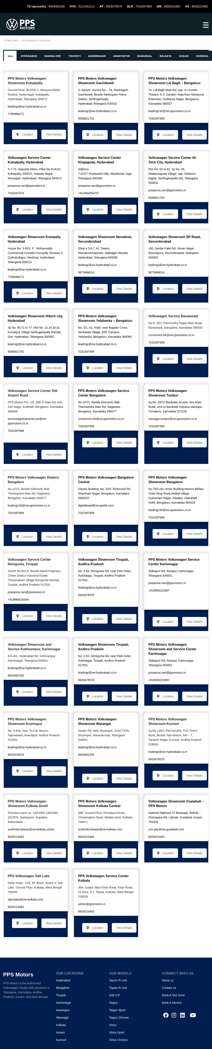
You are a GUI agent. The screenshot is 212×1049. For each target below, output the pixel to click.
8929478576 (114, 6)
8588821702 (86, 118)
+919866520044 (18, 599)
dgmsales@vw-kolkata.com (25, 899)
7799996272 (16, 114)
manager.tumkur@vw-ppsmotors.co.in (172, 418)
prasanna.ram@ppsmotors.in (26, 185)
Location (24, 134)
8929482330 (57, 6)
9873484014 (86, 272)
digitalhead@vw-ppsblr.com (95, 505)
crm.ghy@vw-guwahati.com (166, 829)
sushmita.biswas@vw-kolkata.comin (31, 829)
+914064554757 (88, 193)
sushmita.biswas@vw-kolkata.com (100, 829)
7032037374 (16, 193)
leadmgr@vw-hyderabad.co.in (27, 106)
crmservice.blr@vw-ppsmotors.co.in (171, 335)
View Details (54, 134)
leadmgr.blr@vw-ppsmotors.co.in (169, 111)
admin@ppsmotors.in (92, 904)
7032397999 (144, 6)
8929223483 (172, 6)
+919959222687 (159, 590)
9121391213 (86, 6)
